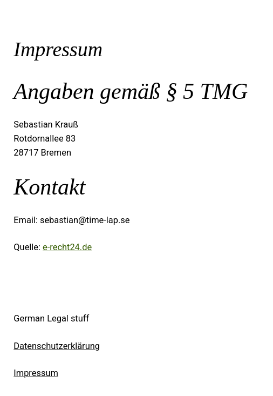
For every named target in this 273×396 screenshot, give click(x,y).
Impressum (35, 373)
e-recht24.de (67, 247)
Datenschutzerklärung (56, 346)
